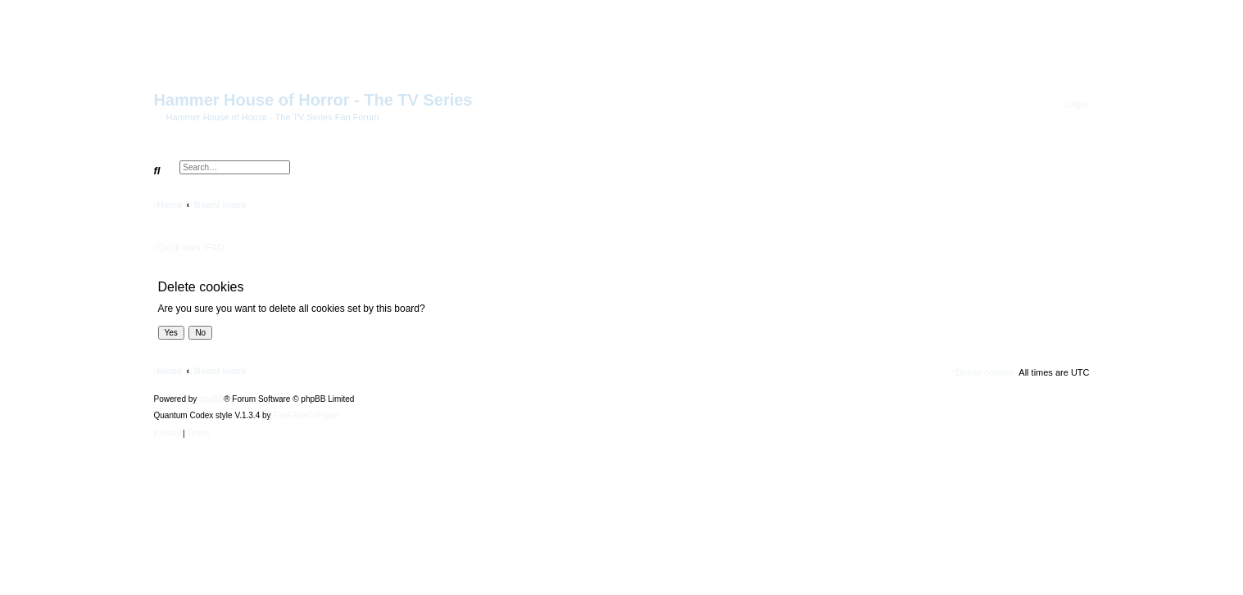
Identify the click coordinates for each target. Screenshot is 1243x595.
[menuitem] (1075, 104)
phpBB (211, 399)
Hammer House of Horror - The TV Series (313, 100)
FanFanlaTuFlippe (306, 416)
